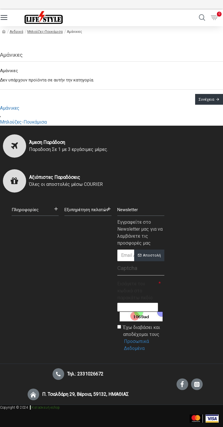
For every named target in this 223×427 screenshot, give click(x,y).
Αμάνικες (9, 108)
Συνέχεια (206, 99)
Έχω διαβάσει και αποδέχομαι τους (140, 338)
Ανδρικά (16, 32)
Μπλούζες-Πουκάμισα (45, 32)
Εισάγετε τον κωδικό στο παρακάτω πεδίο (135, 290)
